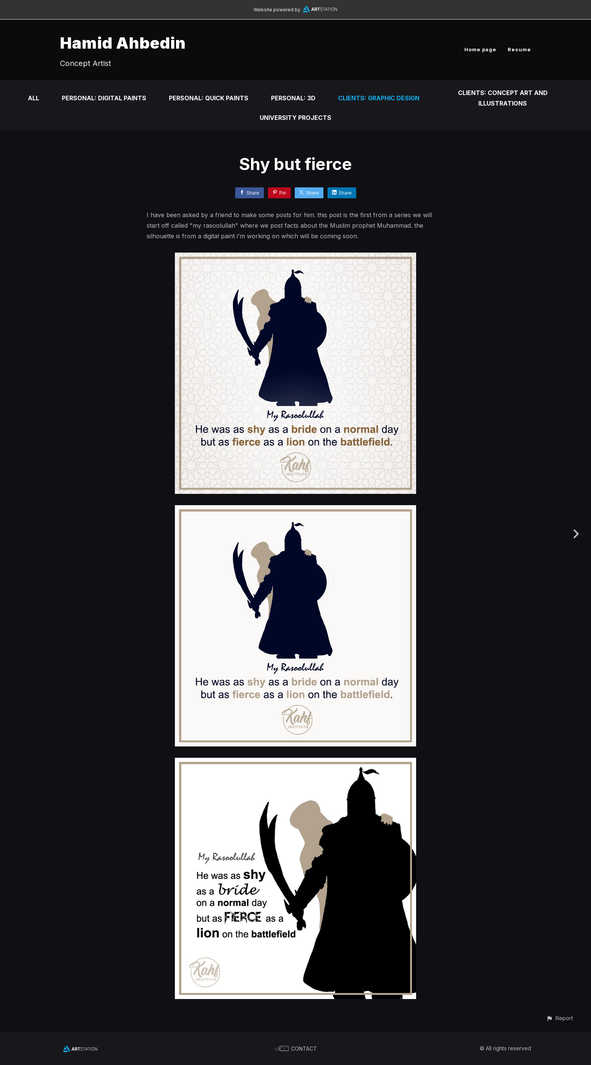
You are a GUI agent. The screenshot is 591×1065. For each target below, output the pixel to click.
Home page (480, 49)
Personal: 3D (293, 98)
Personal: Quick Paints (208, 98)
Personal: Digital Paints (104, 98)
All (33, 98)
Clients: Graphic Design (379, 98)
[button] (559, 1018)
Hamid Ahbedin (123, 42)
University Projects (295, 117)
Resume (519, 49)
